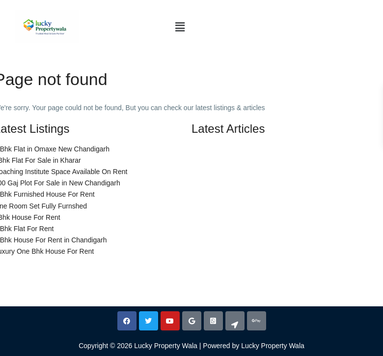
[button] (179, 27)
